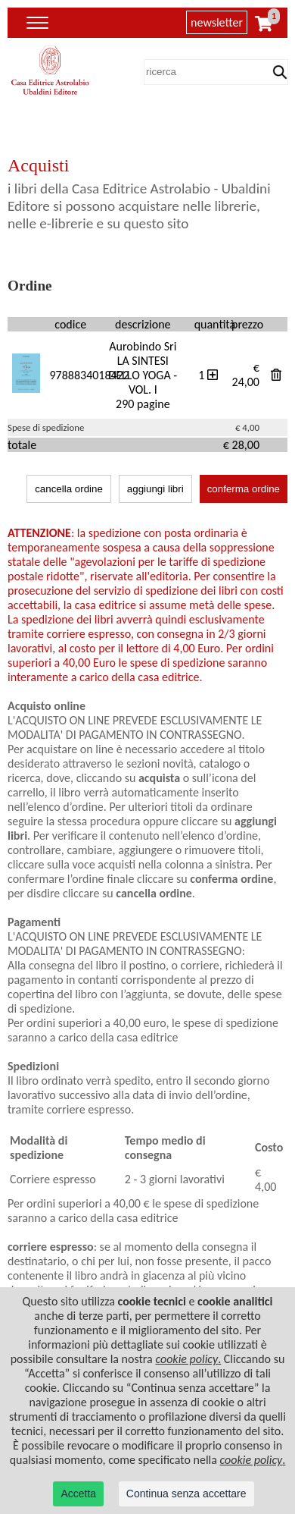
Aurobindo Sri (142, 346)
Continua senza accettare (186, 1493)
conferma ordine (243, 489)
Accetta (78, 1493)
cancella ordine (69, 489)
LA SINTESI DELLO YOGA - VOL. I (142, 375)
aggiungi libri (155, 489)
